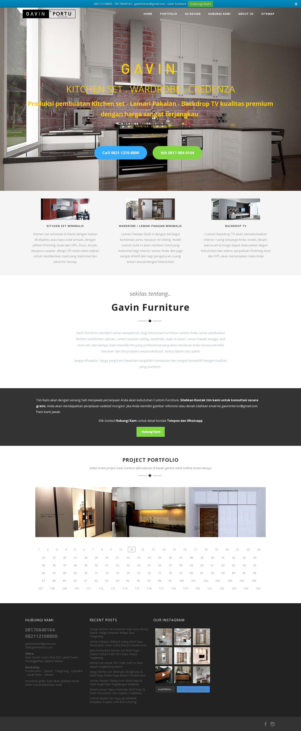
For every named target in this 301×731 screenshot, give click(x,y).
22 (248, 562)
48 (75, 578)
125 (258, 601)
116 (149, 601)
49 (85, 578)
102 (205, 593)
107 (40, 601)
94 (117, 593)
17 (195, 562)
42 (233, 570)
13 (153, 562)
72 (106, 586)
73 (117, 586)
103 (217, 593)
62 (223, 578)
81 (201, 586)
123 (234, 601)
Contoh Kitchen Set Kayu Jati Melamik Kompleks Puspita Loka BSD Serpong (113, 700)
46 (54, 578)
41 (223, 570)
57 (170, 578)
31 (117, 570)
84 (233, 586)
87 (43, 593)
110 (76, 601)
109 (64, 601)
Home (148, 14)
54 (138, 578)
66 (43, 586)
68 (64, 586)
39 (201, 570)
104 (229, 593)
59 (191, 578)
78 (170, 586)
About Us (246, 14)
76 (149, 586)
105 (242, 593)
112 (100, 601)
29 (96, 570)
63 (233, 578)
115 (137, 601)
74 (128, 586)
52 (117, 578)
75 (138, 586)
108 (52, 601)
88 (53, 593)
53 (128, 578)
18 (206, 562)
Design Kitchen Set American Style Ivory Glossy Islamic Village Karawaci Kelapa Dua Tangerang (119, 632)
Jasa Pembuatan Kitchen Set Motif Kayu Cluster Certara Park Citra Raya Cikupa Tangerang (114, 654)
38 (191, 570)
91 (85, 593)
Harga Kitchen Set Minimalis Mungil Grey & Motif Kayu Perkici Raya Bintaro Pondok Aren (118, 673)
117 (161, 601)
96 (138, 593)
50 (96, 578)
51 (106, 578)
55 (149, 578)
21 (237, 562)
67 (54, 586)
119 (185, 601)
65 (254, 578)
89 (64, 593)
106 (254, 593)
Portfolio (168, 14)
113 (113, 601)
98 (159, 593)
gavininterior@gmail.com (239, 406)
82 (212, 586)
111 (88, 601)
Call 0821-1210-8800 (120, 152)
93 (106, 593)
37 (180, 570)
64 (244, 578)
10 (120, 562)
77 (159, 586)
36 (170, 570)
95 (127, 593)
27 (75, 570)
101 (193, 593)
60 (201, 578)
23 (258, 562)
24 (43, 570)
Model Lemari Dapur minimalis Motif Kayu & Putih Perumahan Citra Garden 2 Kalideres (117, 691)
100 (181, 593)
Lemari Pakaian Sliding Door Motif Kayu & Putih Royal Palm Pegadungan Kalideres (116, 682)
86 (254, 586)
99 (170, 593)
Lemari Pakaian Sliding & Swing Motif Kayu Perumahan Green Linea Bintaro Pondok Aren (118, 643)
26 (64, 570)
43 (244, 570)
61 (212, 578)
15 (174, 562)
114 (125, 601)
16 (184, 562)
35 (159, 570)
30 (106, 570)
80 (191, 586)
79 (180, 586)
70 (85, 586)
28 (85, 570)
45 (43, 578)
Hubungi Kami (219, 14)
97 (148, 593)
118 (173, 601)
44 (254, 570)
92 (96, 593)
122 (221, 601)
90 (75, 593)
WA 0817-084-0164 (177, 152)
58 (180, 578)
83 (223, 586)
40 (212, 570)
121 (209, 601)
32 (128, 570)
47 (64, 578)
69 (75, 586)
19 (216, 562)
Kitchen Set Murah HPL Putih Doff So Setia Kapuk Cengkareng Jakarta (116, 664)
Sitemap (268, 14)
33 (138, 570)
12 (142, 562)
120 (197, 601)
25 (54, 570)
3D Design (193, 14)
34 (149, 570)
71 (96, 586)
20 (227, 562)
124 (246, 601)
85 (244, 586)
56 (159, 578)
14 (163, 562)
